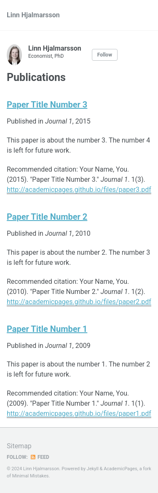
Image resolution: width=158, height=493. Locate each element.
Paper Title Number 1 (47, 329)
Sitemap (19, 446)
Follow (104, 55)
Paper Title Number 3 (47, 105)
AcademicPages (120, 468)
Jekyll (93, 468)
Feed (39, 457)
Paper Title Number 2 (47, 217)
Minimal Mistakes (30, 476)
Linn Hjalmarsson (33, 15)
